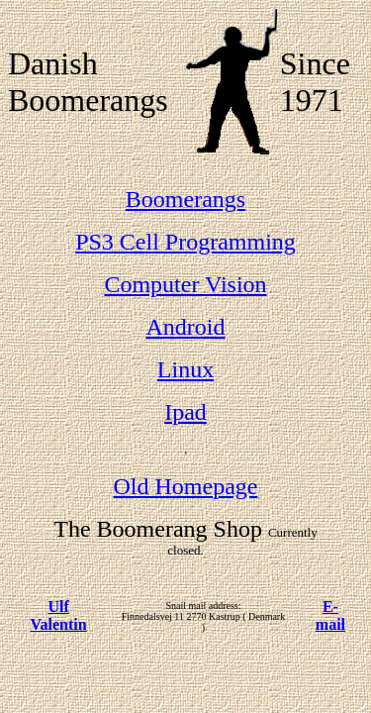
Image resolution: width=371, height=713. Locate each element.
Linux (185, 369)
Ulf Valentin (58, 615)
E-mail (330, 615)
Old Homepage (186, 486)
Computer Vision (185, 284)
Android (186, 327)
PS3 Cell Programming (185, 242)
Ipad (185, 412)
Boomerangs (185, 199)
